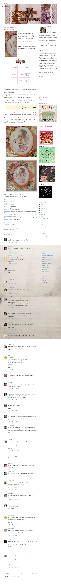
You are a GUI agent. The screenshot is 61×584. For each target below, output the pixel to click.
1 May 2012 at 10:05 (13, 263)
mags (9, 266)
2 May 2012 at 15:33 (13, 436)
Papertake (6, 216)
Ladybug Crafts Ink (8, 219)
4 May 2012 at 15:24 (13, 489)
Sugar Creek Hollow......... (47, 259)
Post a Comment (7, 571)
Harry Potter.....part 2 (46, 247)
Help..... (43, 253)
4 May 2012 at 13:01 (13, 477)
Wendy (9, 373)
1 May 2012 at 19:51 (13, 340)
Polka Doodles (45, 240)
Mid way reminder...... (46, 251)
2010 (42, 287)
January (44, 282)
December (44, 218)
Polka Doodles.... (45, 261)
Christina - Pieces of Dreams (14, 255)
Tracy (9, 382)
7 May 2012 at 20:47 (13, 535)
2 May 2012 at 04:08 (13, 388)
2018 (42, 204)
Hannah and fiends (8, 201)
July (43, 228)
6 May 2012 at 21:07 (13, 511)
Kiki (9, 439)
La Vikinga (10, 480)
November (44, 220)
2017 (42, 206)
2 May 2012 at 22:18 (13, 467)
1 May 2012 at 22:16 (13, 369)
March (43, 278)
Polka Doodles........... (46, 238)
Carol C (9, 333)
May (43, 233)
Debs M (9, 463)
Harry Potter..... (45, 249)
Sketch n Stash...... (45, 242)
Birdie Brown (18, 89)
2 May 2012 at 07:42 (13, 410)
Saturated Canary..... (46, 267)
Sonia (9, 311)
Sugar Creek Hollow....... (47, 269)
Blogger (50, 294)
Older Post (34, 573)
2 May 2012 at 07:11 (13, 399)
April (43, 276)
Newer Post (6, 573)
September (44, 224)
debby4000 (10, 403)
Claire (9, 322)
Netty (9, 236)
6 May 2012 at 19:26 (13, 499)
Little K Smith (11, 344)
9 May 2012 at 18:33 (13, 567)
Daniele (50, 26)
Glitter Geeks (7, 204)
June (43, 231)
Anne (9, 246)
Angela (9, 502)
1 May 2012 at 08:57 (13, 242)
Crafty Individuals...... (46, 271)
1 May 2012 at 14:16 (13, 293)
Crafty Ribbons (7, 203)
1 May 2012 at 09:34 (13, 252)
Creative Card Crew (8, 214)
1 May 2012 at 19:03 (13, 329)
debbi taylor (10, 392)
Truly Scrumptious (8, 222)
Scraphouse (6, 224)
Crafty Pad (6, 206)
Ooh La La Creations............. (48, 234)
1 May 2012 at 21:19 (13, 351)
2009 (42, 289)
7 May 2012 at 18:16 (13, 524)
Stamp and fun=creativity (9, 211)
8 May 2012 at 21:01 (13, 550)
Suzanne (9, 471)
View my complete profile (46, 72)
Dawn (9, 355)
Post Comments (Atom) (15, 576)
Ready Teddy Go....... (46, 273)
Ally (9, 296)
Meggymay (10, 287)
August (43, 226)
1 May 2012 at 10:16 (13, 276)
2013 (42, 214)
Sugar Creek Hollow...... (47, 236)
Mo (8, 539)
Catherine (10, 279)
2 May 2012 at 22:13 (13, 459)
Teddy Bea (11, 229)
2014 (42, 212)
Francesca (10, 553)
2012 (42, 216)
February (44, 280)
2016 (42, 208)
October (44, 222)
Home (21, 573)
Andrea (9, 528)
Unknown (10, 515)
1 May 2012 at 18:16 (13, 318)
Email (40, 99)
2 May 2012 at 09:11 (13, 421)
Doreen (9, 425)
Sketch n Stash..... (45, 265)
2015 (42, 210)
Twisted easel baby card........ (48, 263)
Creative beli (7, 221)
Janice (9, 414)
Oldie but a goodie (8, 217)
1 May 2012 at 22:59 (13, 379)
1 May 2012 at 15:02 (13, 307)
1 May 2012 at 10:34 (13, 283)
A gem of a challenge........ (47, 255)
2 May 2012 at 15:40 (13, 450)
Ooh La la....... (45, 257)
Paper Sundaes (7, 209)
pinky (9, 493)
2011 (42, 285)
